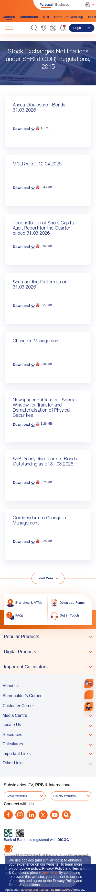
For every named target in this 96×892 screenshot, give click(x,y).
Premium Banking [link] (68, 17)
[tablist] (48, 651)
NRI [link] (46, 17)
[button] (34, 28)
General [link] (9, 17)
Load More (45, 578)
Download (21, 129)
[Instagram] (19, 814)
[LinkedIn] (31, 814)
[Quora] (66, 814)
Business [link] (62, 4)
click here (49, 872)
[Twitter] (43, 814)
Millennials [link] (29, 17)
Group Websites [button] (17, 795)
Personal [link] (46, 4)
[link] (43, 28)
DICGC (63, 840)
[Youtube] (54, 814)
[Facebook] (8, 814)
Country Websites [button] (65, 795)
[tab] (48, 636)
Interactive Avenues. (70, 889)
